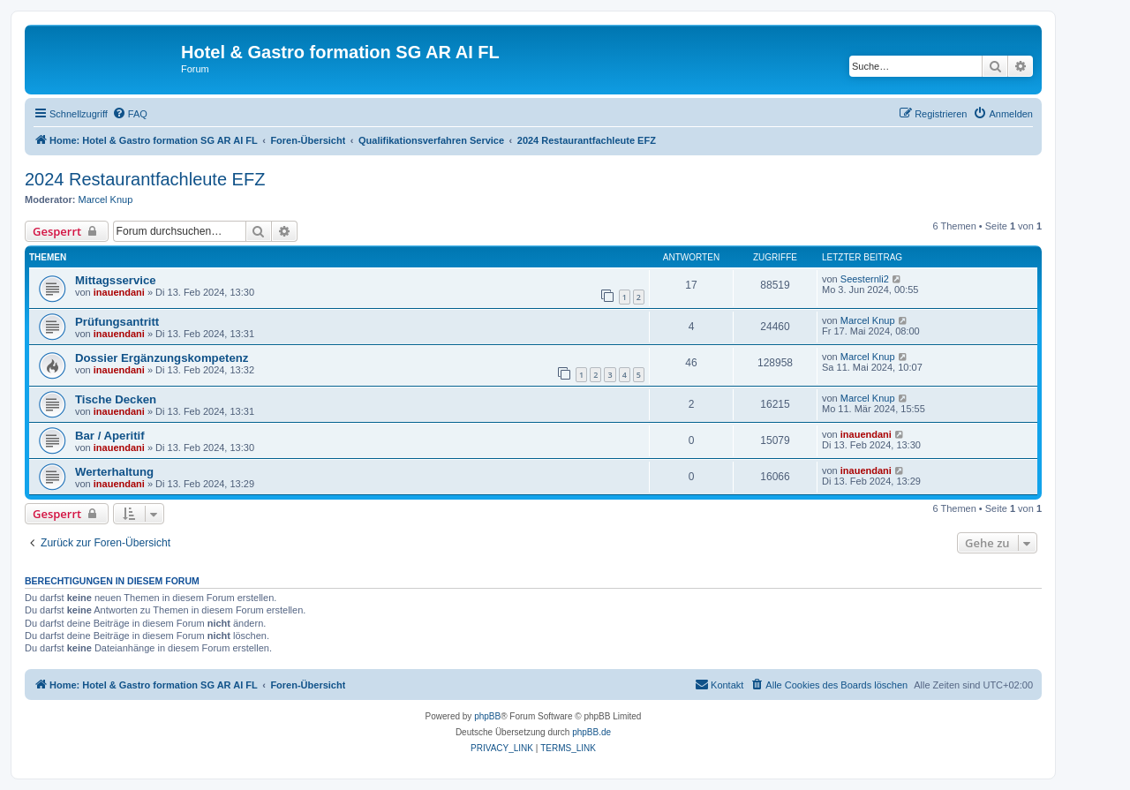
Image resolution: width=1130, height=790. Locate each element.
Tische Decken (115, 399)
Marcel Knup (106, 199)
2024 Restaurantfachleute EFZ (145, 179)
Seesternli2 (864, 279)
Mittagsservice (115, 280)
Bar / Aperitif (110, 435)
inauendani (119, 292)
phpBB (487, 716)
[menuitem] (129, 113)
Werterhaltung (114, 471)
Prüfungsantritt (117, 321)
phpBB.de (591, 732)
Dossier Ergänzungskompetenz (161, 358)
